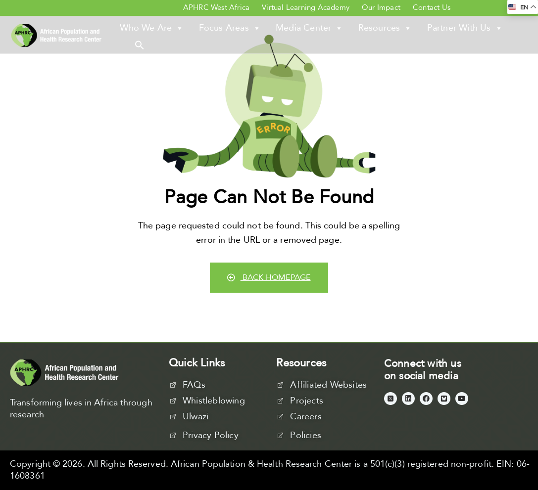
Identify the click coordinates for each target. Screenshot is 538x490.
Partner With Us (465, 28)
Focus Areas (230, 28)
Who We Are (152, 28)
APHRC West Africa (216, 7)
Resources (385, 28)
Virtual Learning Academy (305, 7)
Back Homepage (268, 277)
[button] (140, 44)
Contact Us (431, 7)
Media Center (309, 28)
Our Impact (381, 7)
